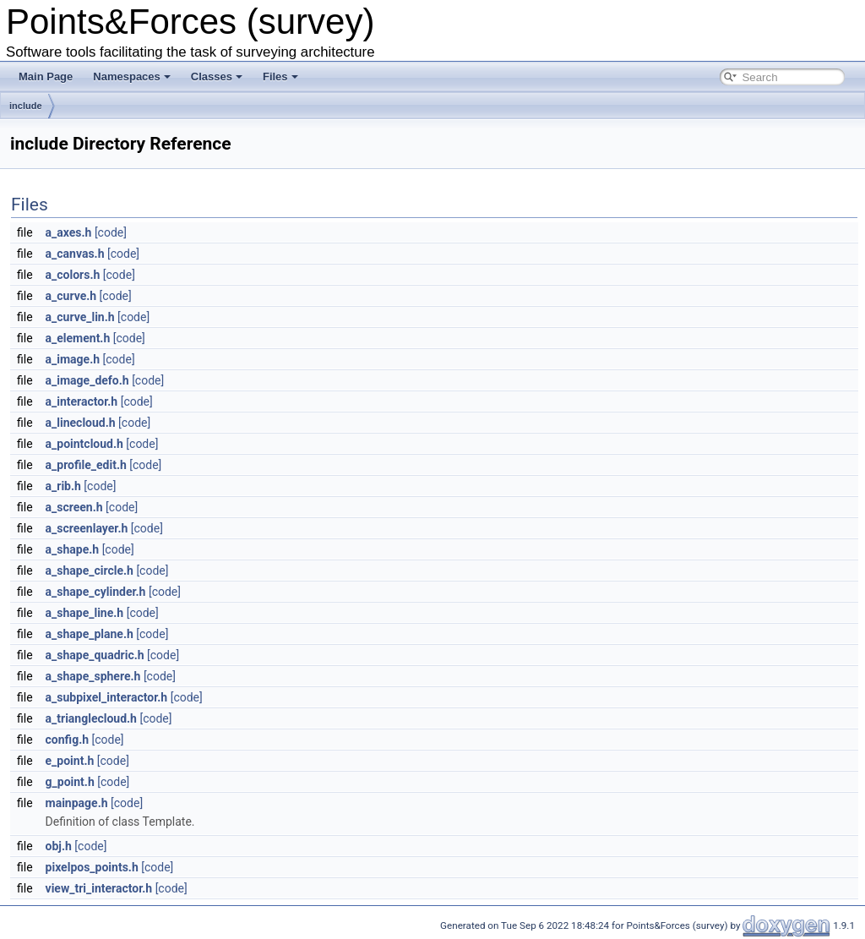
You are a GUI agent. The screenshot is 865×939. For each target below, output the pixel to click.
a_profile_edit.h (86, 465)
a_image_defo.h (87, 380)
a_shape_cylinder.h (96, 591)
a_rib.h (63, 486)
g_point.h (70, 782)
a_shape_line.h (85, 613)
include (25, 106)
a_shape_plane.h (89, 634)
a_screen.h (74, 507)
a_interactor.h (82, 401)
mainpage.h (77, 803)
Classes (216, 76)
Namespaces (132, 76)
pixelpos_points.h (92, 867)
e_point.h (70, 760)
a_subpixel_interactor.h (107, 697)
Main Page (46, 76)
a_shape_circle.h (89, 570)
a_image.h (73, 359)
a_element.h (78, 338)
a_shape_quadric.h (95, 655)
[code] (111, 232)
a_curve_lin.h (80, 317)
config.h (67, 739)
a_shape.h (73, 549)
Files (280, 76)
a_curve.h (71, 296)
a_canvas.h (75, 253)
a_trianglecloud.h (91, 718)
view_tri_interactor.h (99, 888)
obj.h (59, 846)
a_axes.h (69, 232)
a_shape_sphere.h (93, 676)
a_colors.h (73, 274)
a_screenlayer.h (87, 528)
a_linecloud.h (81, 422)
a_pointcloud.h (84, 443)
